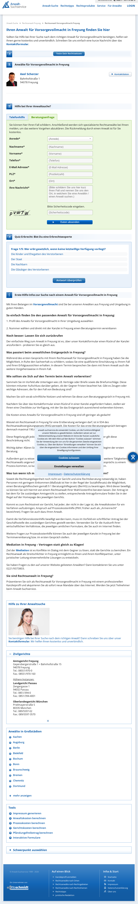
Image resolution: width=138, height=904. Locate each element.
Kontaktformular (17, 44)
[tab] (17, 117)
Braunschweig (21, 769)
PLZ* (12, 174)
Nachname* (17, 146)
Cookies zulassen (69, 458)
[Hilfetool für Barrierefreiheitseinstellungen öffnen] (133, 457)
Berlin (16, 747)
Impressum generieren (27, 813)
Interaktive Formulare (26, 837)
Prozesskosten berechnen (29, 823)
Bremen (17, 775)
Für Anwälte (115, 5)
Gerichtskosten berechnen (29, 828)
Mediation (22, 550)
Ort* (12, 181)
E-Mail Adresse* (19, 167)
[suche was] (27, 15)
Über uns (112, 891)
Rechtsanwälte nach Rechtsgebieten (71, 884)
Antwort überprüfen (69, 280)
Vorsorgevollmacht (45, 304)
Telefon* (14, 160)
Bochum (18, 758)
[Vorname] (70, 153)
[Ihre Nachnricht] (70, 194)
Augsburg (18, 742)
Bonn (16, 764)
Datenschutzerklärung (77, 474)
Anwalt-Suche (50, 5)
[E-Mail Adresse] (70, 167)
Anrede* (14, 138)
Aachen (17, 736)
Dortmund (19, 786)
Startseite (112, 877)
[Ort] (70, 181)
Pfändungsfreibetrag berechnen (33, 832)
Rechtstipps (67, 5)
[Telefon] (70, 160)
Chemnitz (18, 780)
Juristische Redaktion (64, 895)
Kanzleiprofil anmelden (65, 877)
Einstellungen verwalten (69, 466)
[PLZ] (70, 174)
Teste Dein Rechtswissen (69, 53)
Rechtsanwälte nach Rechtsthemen (71, 888)
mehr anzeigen (22, 795)
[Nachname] (70, 146)
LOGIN (131, 5)
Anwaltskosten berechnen (29, 818)
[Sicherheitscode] (70, 212)
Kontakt (111, 880)
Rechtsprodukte (85, 5)
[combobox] (70, 139)
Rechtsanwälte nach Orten (67, 880)
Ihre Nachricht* (19, 187)
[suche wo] (76, 15)
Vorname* (15, 153)
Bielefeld (18, 753)
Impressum (55, 474)
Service (101, 5)
